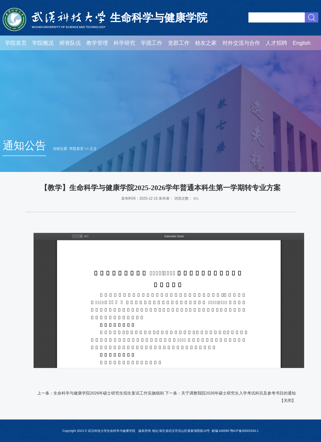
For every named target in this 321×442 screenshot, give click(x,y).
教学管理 (97, 43)
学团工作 (151, 43)
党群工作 (179, 43)
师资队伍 (70, 43)
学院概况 (43, 43)
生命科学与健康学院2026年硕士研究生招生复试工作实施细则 (108, 393)
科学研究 (124, 43)
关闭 (288, 400)
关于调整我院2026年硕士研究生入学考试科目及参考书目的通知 (238, 393)
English (302, 43)
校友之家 (206, 43)
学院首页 (16, 43)
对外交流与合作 (241, 43)
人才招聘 (276, 43)
